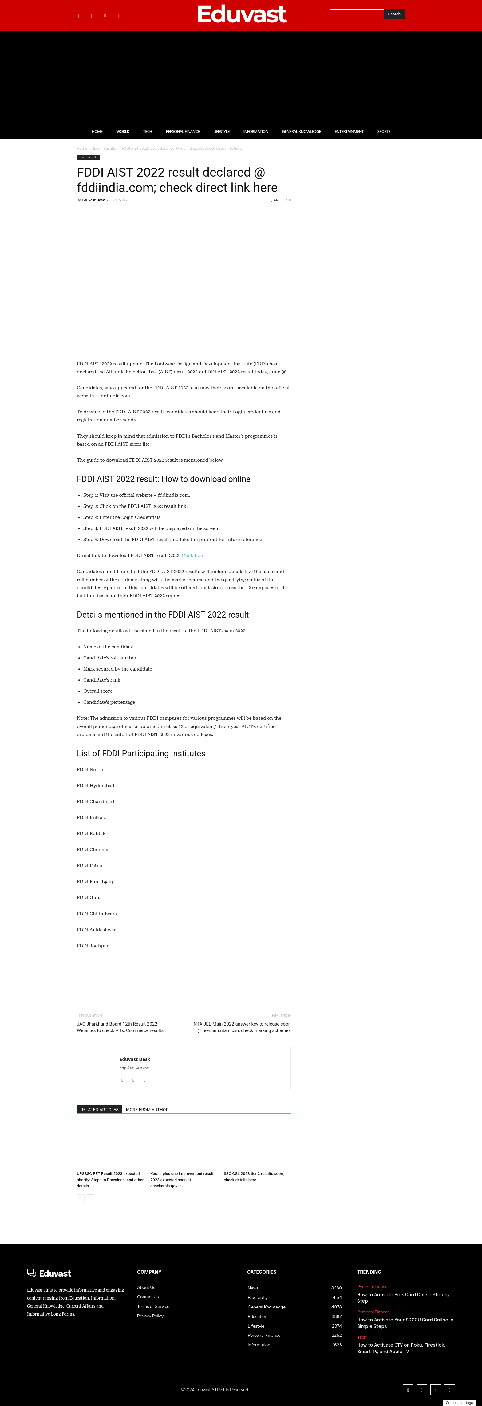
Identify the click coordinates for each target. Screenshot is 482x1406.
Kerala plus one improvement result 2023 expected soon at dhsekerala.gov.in (182, 1179)
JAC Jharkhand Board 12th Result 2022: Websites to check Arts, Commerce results (120, 1027)
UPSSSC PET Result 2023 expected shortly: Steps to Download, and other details (110, 1179)
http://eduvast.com (135, 1068)
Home (82, 148)
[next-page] (90, 1198)
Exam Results (104, 148)
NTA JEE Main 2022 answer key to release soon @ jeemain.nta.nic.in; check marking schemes (242, 1027)
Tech (361, 1337)
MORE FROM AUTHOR (147, 1109)
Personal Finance (373, 1286)
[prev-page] (81, 1198)
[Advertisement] (241, 77)
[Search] (394, 14)
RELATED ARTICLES (100, 1109)
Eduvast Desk (93, 199)
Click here (193, 555)
